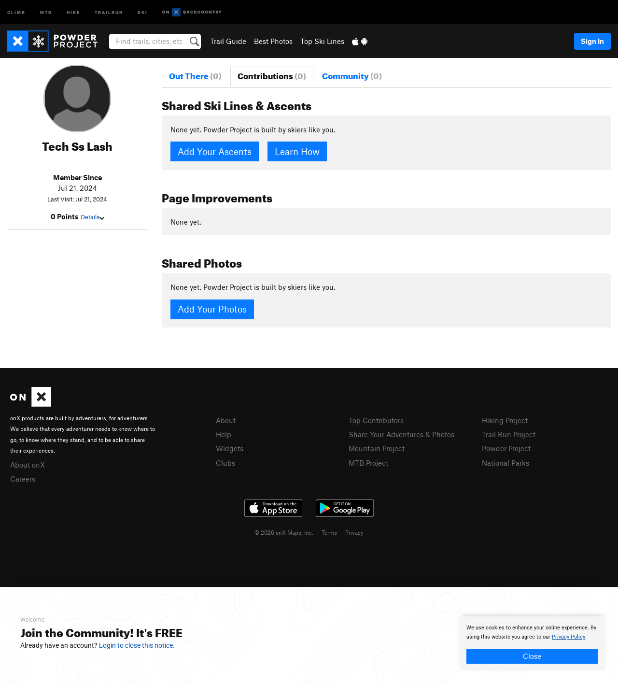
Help (223, 434)
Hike (73, 12)
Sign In (592, 41)
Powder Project (506, 448)
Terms (329, 532)
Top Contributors (376, 420)
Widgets (229, 448)
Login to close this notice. (137, 645)
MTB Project (368, 462)
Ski (143, 12)
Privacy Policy (568, 637)
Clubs (225, 462)
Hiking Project (505, 420)
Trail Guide (228, 41)
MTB (46, 12)
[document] (532, 643)
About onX (27, 464)
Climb (16, 12)
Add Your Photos (212, 308)
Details (92, 217)
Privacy (354, 532)
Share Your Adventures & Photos (401, 434)
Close (532, 656)
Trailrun (109, 12)
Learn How (297, 151)
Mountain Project (377, 448)
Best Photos (273, 41)
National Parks (505, 462)
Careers (22, 478)
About (226, 420)
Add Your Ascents (215, 151)
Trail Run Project (508, 434)
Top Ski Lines (322, 41)
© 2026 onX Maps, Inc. (283, 532)
